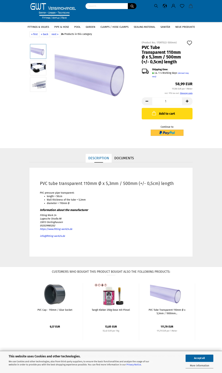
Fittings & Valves (38, 26)
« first (34, 34)
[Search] (132, 6)
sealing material (144, 26)
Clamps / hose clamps (114, 26)
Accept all (199, 358)
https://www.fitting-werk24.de (56, 229)
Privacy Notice (133, 364)
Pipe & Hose (61, 26)
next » (55, 34)
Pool (77, 26)
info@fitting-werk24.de (52, 236)
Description (98, 158)
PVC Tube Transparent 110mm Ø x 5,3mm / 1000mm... (167, 311)
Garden (90, 26)
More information (199, 365)
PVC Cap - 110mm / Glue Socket (54, 309)
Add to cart (163, 113)
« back (44, 34)
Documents (124, 158)
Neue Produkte (185, 26)
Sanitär (165, 26)
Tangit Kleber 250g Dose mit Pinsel (111, 309)
